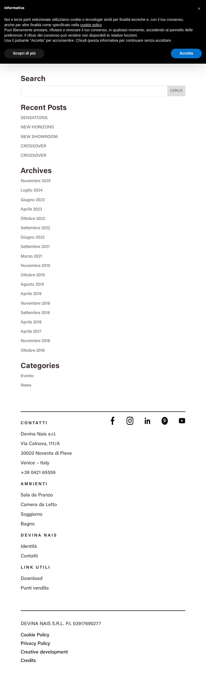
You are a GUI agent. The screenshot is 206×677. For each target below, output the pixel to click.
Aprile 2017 (31, 332)
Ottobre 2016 (33, 351)
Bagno (28, 524)
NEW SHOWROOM (39, 137)
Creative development (44, 652)
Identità (29, 546)
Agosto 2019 (32, 284)
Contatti (29, 556)
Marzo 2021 (31, 256)
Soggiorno (31, 514)
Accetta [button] (186, 53)
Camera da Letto (39, 505)
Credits (28, 661)
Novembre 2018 (35, 303)
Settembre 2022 (35, 228)
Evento (27, 376)
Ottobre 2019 (33, 275)
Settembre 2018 (35, 313)
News (26, 385)
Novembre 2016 (35, 341)
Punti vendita (35, 588)
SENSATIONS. (34, 118)
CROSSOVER (33, 146)
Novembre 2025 (36, 181)
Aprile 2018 (31, 322)
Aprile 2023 (31, 209)
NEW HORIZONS (37, 127)
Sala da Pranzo (37, 495)
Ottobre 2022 (33, 219)
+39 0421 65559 (38, 473)
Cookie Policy (35, 635)
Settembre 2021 (35, 247)
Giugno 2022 (33, 237)
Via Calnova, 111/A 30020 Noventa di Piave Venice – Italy (46, 454)
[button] (199, 8)
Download (31, 578)
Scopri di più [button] (24, 53)
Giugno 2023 (33, 200)
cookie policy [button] (90, 25)
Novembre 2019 (35, 266)
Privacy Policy (35, 643)
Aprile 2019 (31, 294)
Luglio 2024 (32, 190)
